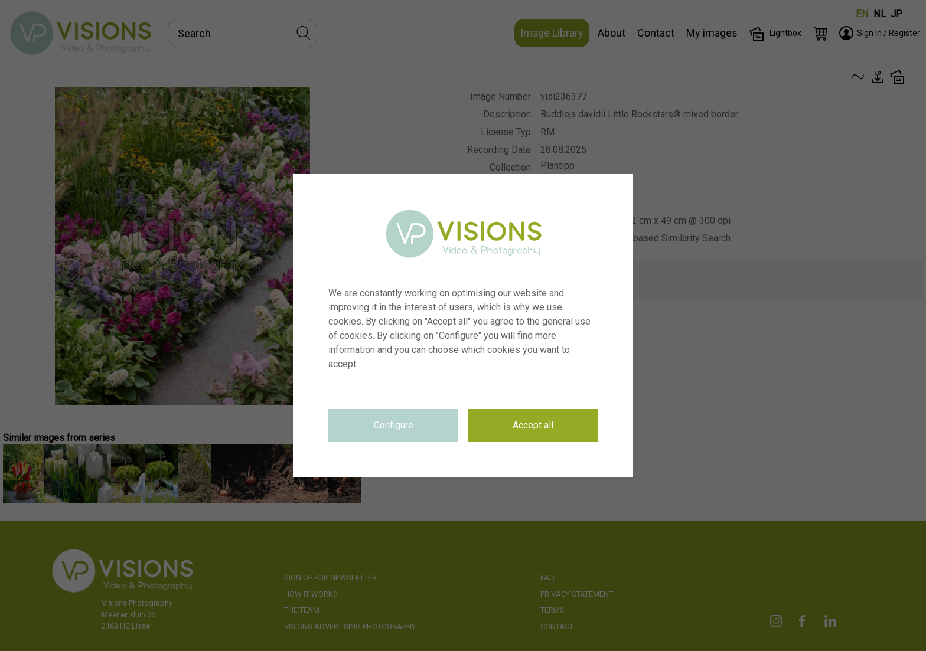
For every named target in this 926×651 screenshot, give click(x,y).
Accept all (533, 425)
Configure (393, 425)
